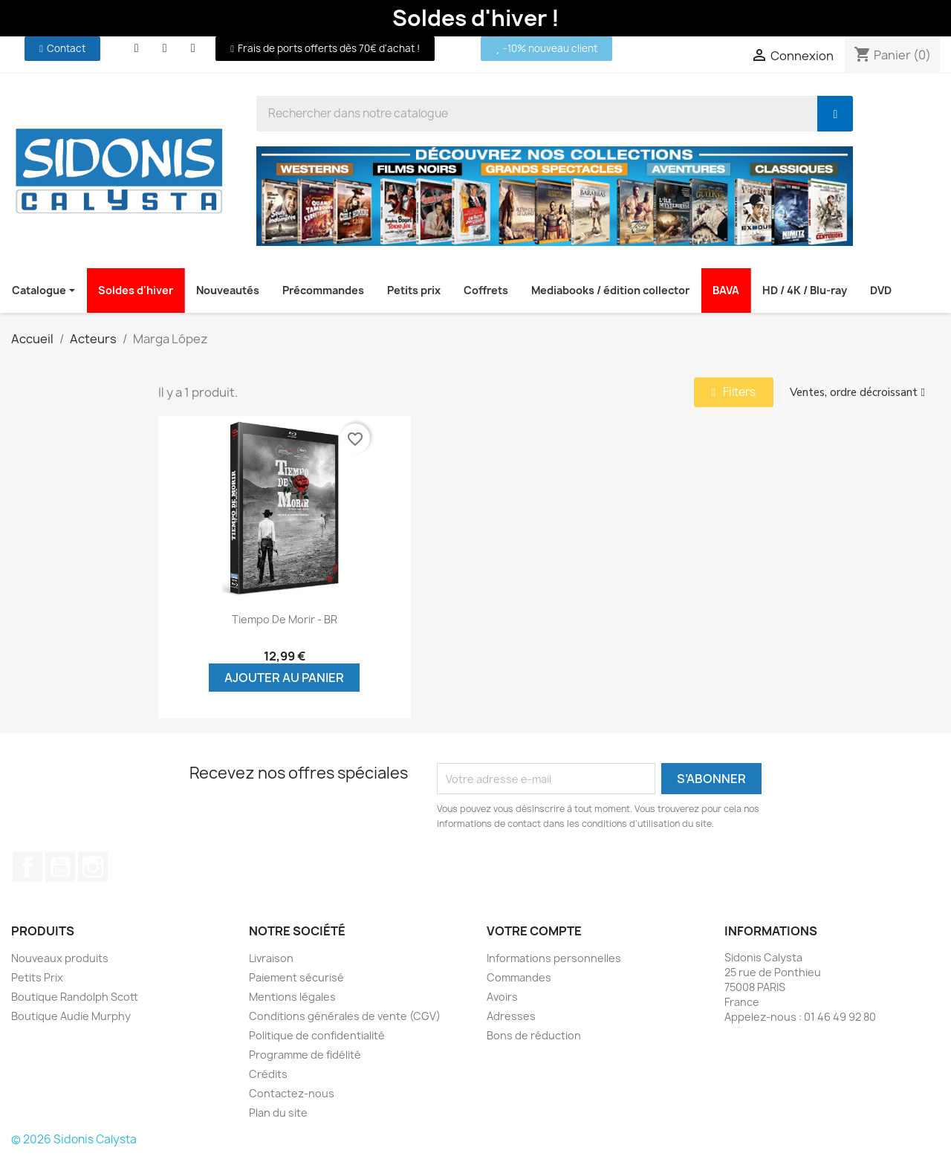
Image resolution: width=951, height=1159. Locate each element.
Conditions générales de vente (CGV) (345, 1016)
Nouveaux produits (59, 958)
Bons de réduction (534, 1035)
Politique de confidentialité (317, 1035)
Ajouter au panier (284, 677)
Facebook (27, 867)
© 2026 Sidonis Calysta (74, 1139)
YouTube (60, 867)
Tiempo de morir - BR (284, 619)
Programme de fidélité (305, 1055)
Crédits (268, 1074)
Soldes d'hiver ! (475, 18)
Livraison (271, 958)
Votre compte (534, 931)
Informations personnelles (554, 958)
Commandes (519, 977)
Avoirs (502, 997)
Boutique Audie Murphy (71, 1016)
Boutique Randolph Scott (74, 997)
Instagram (93, 867)
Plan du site (278, 1113)
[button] (62, 48)
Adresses (511, 1016)
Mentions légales (292, 997)
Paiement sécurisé (296, 977)
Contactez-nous (291, 1093)
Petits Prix (37, 977)
